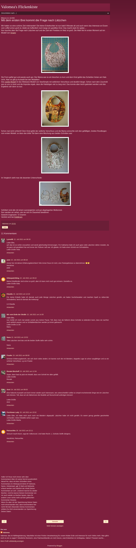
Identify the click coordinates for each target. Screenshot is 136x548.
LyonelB (10, 239)
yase (8, 260)
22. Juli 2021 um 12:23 (21, 294)
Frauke (9, 355)
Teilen (5, 227)
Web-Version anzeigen (55, 526)
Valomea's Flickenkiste (19, 7)
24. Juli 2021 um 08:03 (19, 389)
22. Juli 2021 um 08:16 (19, 260)
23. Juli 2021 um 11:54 (28, 371)
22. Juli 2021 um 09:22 (28, 278)
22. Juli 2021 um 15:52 (19, 337)
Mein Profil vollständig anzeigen (12, 541)
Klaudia (10, 294)
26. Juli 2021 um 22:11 (24, 430)
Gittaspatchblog (13, 278)
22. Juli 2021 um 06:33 (22, 239)
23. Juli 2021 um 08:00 (21, 355)
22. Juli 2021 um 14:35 (35, 314)
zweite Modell (10, 82)
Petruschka (11, 430)
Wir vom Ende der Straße (16, 314)
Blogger (59, 546)
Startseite (55, 521)
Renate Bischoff (13, 371)
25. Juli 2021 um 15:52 (28, 412)
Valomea (6, 532)
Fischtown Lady (13, 412)
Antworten (10, 253)
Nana (9, 337)
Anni (8, 389)
